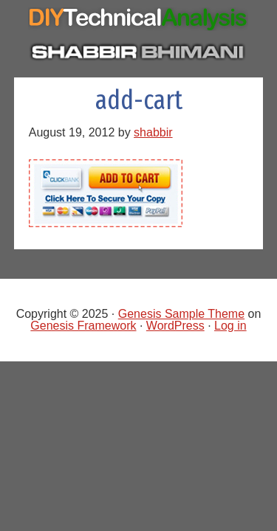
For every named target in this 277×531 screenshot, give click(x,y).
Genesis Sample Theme (181, 314)
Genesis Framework (83, 325)
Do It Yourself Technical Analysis (139, 21)
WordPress (175, 325)
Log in (230, 325)
